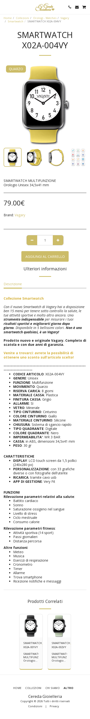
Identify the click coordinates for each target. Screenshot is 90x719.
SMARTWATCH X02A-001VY (32, 645)
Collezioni (22, 18)
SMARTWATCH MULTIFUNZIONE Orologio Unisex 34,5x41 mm (34, 660)
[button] (5, 7)
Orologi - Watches (44, 18)
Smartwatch (15, 21)
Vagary (64, 18)
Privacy (54, 706)
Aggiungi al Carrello (45, 256)
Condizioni (35, 706)
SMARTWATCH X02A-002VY (61, 645)
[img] (30, 625)
